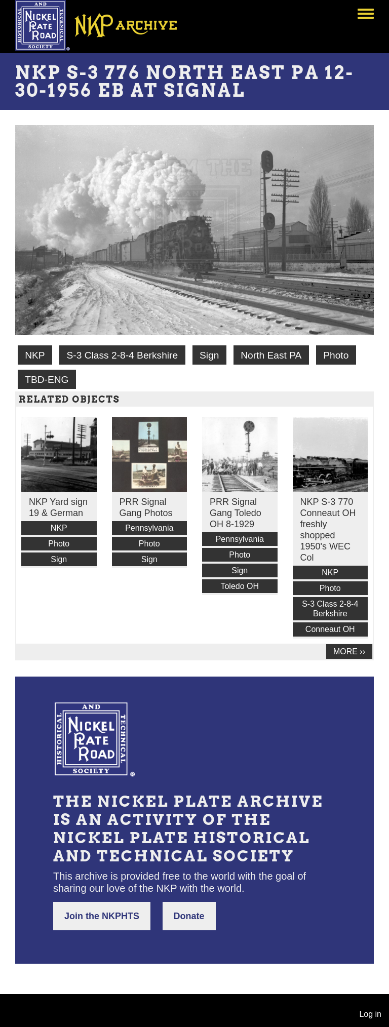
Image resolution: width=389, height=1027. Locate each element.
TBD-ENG (46, 379)
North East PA (271, 355)
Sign (209, 355)
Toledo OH (239, 586)
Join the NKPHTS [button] (101, 916)
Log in (370, 1014)
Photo (335, 355)
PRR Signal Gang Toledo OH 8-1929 (235, 513)
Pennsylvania (149, 528)
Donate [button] (189, 916)
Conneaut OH (330, 629)
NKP (35, 355)
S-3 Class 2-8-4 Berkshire (122, 355)
